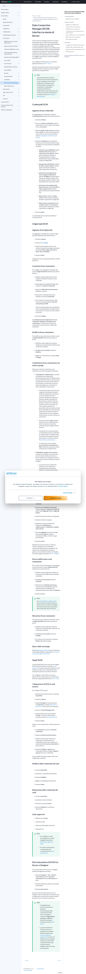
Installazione (11, 28)
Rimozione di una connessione (73, 37)
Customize (30, 498)
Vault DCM (67, 42)
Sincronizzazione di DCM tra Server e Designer (74, 56)
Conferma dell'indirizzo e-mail (11, 49)
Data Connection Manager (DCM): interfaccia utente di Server (74, 12)
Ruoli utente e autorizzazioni (47, 440)
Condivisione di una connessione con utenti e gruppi (75, 32)
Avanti (59, 960)
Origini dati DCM (68, 22)
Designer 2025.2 (10, 12)
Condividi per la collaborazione (47, 601)
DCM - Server (47, 63)
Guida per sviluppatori (10, 110)
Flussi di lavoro (11, 63)
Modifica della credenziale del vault (74, 47)
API (11, 95)
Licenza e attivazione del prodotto (10, 106)
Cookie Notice (40, 968)
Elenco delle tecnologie (71, 39)
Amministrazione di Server (11, 35)
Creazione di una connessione (73, 27)
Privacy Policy (63, 486)
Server (39, 15)
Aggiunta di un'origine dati (72, 24)
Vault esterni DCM (51, 717)
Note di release (4, 9)
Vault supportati (70, 51)
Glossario (5, 98)
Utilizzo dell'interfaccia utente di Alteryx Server (45, 17)
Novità (4, 19)
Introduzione (6, 25)
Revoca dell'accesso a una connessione (75, 35)
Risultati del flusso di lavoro (11, 67)
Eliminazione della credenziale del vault (75, 49)
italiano (60, 972)
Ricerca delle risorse (9, 86)
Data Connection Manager (11, 83)
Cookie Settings (68, 492)
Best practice (11, 89)
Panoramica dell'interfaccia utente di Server (10, 53)
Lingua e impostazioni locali (10, 46)
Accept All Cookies (55, 498)
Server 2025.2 (10, 15)
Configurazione (11, 31)
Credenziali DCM (68, 16)
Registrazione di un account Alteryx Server (11, 42)
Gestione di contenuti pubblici (11, 57)
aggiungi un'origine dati (43, 650)
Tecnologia (44, 242)
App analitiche (7, 70)
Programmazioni (11, 76)
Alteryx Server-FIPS (11, 92)
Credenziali (11, 79)
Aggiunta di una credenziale (72, 19)
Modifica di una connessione (73, 29)
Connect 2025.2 (10, 102)
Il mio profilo (7, 60)
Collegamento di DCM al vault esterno (75, 45)
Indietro (27, 960)
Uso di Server (11, 38)
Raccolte (11, 73)
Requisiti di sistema (7, 22)
